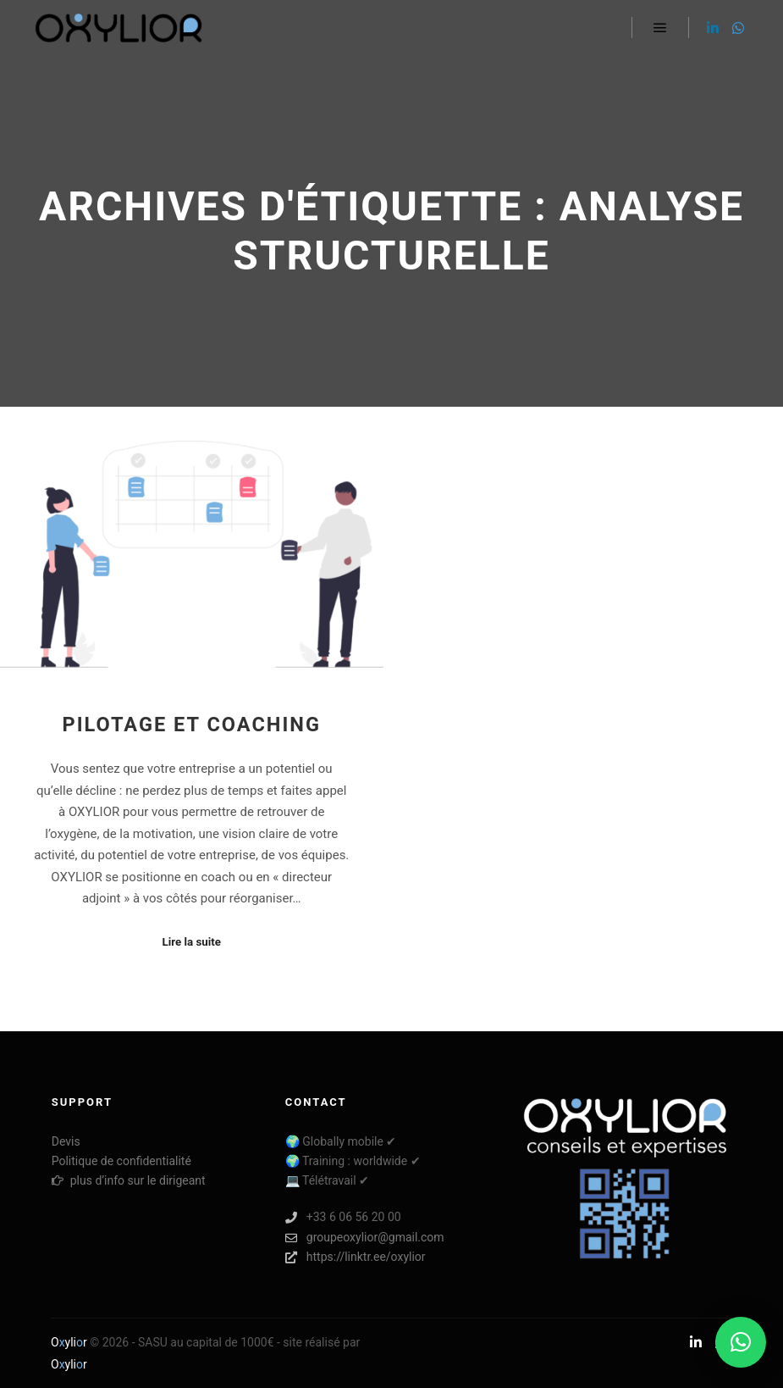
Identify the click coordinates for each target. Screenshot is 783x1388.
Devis (66, 1141)
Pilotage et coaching (191, 724)
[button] (740, 1342)
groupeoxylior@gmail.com (364, 1237)
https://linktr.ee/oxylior (355, 1257)
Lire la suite (191, 942)
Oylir (69, 1342)
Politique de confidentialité (121, 1161)
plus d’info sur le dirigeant (129, 1180)
